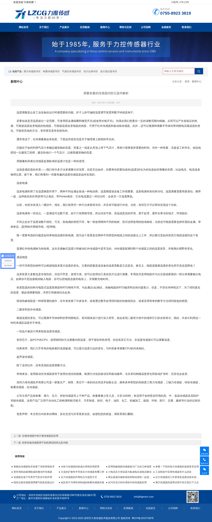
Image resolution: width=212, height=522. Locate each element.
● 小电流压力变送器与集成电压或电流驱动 (128, 472)
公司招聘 (146, 27)
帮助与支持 (125, 27)
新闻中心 (105, 27)
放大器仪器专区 (108, 71)
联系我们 (186, 27)
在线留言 (166, 27)
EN (187, 2)
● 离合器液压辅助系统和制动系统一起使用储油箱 (129, 477)
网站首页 (23, 27)
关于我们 (44, 27)
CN (182, 2)
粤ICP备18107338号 (143, 518)
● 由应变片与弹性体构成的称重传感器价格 (81, 482)
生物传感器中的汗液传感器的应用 (40, 436)
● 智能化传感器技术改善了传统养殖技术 (32, 466)
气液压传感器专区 (71, 71)
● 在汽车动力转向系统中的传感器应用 (126, 482)
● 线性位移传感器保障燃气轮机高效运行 (32, 482)
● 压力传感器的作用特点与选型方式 (78, 477)
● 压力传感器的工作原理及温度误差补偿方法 (176, 477)
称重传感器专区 (51, 71)
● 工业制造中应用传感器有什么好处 (172, 472)
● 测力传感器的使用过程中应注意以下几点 (176, 482)
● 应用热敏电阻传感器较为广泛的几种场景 (128, 466)
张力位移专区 (91, 71)
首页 (187, 81)
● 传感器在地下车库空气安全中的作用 (31, 477)
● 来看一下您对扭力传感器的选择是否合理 (176, 466)
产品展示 (64, 27)
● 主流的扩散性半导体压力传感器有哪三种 (81, 472)
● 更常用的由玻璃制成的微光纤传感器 (31, 472)
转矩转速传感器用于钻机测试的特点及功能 (45, 442)
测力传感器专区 (32, 71)
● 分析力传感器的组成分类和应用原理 (79, 466)
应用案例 (85, 27)
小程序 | (175, 2)
